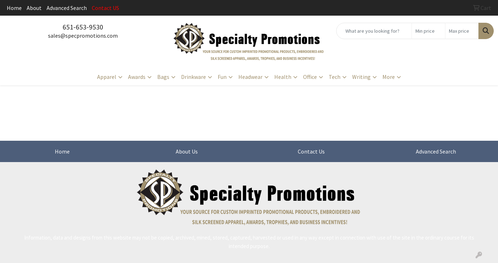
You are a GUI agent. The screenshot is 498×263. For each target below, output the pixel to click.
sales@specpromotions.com (83, 35)
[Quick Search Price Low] (428, 31)
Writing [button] (361, 76)
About (34, 7)
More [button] (388, 76)
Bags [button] (163, 76)
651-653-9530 (83, 26)
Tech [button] (334, 76)
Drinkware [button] (193, 76)
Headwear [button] (250, 76)
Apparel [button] (106, 76)
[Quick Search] (374, 31)
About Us (187, 151)
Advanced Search (67, 7)
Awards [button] (136, 76)
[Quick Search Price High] (462, 31)
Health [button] (282, 76)
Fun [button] (222, 76)
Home (14, 7)
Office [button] (310, 76)
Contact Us (311, 151)
